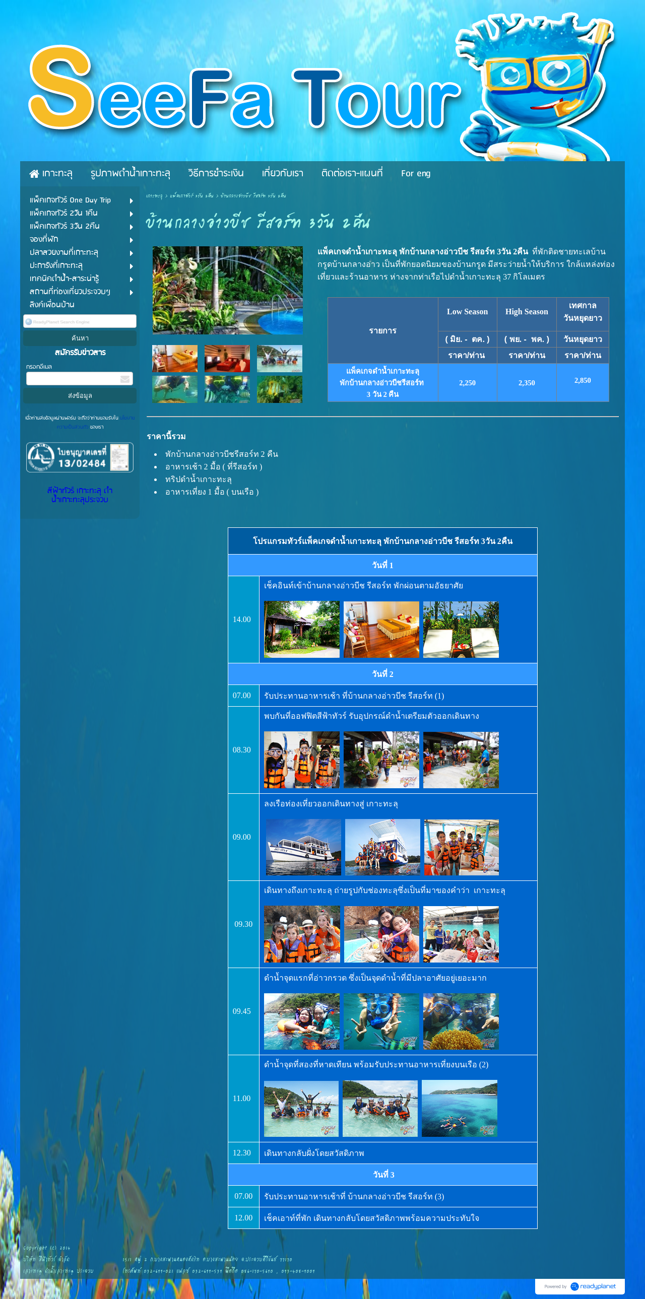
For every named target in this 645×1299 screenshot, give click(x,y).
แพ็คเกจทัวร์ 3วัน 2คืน (192, 196)
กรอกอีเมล (39, 367)
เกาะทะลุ (154, 196)
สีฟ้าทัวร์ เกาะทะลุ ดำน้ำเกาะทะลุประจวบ (79, 496)
